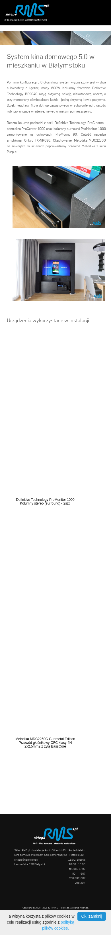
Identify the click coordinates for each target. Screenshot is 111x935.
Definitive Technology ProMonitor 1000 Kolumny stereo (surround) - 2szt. (45, 501)
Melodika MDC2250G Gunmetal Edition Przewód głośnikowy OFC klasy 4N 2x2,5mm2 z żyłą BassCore (45, 742)
